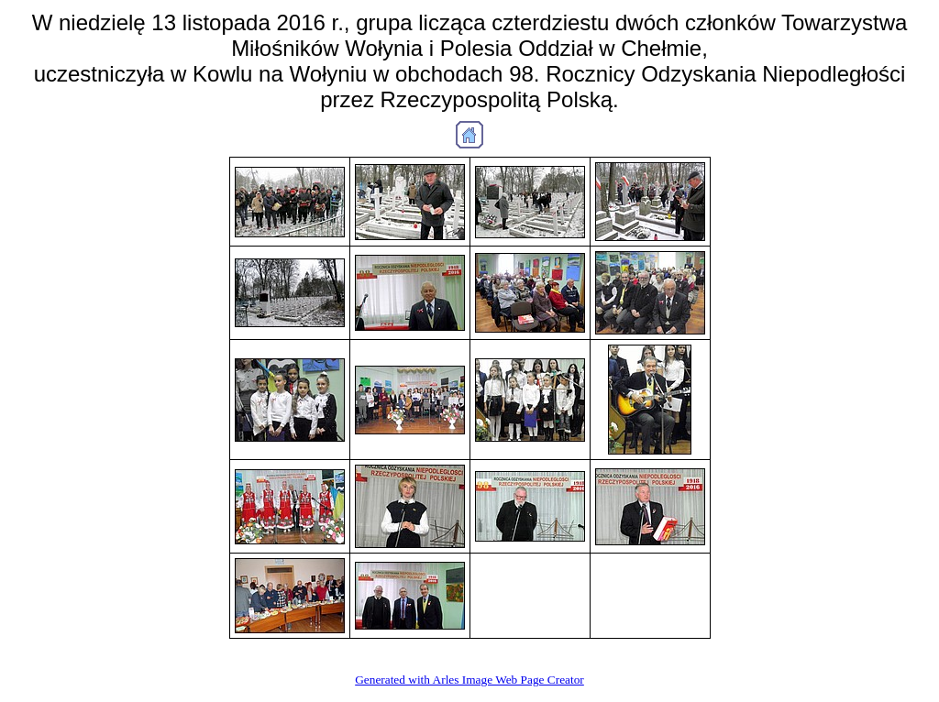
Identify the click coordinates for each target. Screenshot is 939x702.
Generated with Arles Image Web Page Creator (469, 679)
